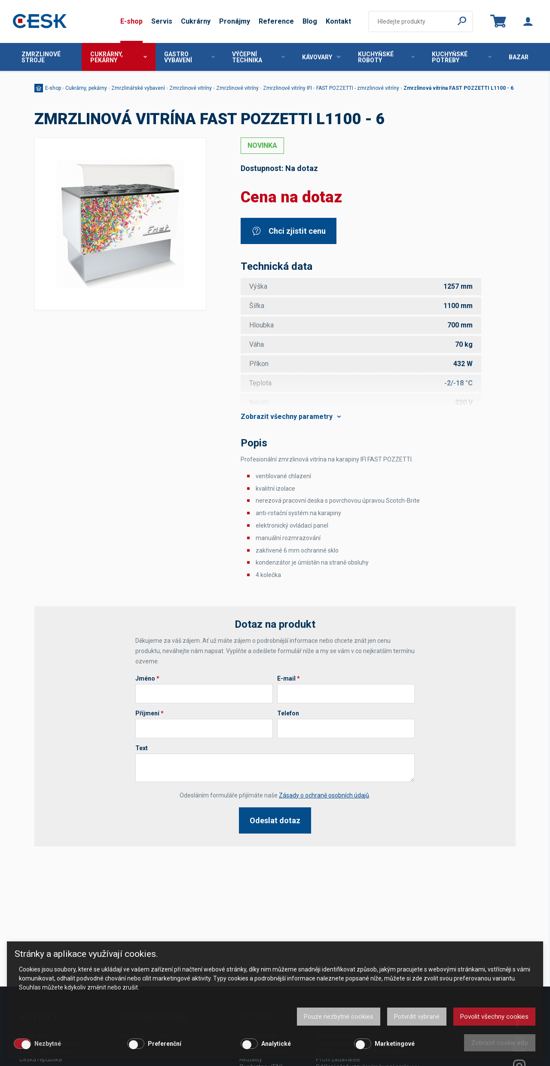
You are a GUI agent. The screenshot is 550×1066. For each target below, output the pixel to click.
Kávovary (321, 57)
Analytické (276, 1043)
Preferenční (164, 1043)
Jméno (147, 678)
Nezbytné (47, 1043)
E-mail (288, 678)
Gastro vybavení (189, 57)
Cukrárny (196, 21)
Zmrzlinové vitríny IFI (287, 88)
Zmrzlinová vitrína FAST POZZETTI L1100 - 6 (458, 88)
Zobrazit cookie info (500, 1043)
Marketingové (395, 1043)
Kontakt (338, 21)
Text (141, 748)
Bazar (519, 57)
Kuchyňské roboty (386, 57)
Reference (276, 21)
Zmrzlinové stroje (41, 57)
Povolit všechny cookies (494, 1016)
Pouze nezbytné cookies (338, 1016)
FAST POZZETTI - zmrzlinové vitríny (357, 88)
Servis (161, 21)
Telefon (288, 713)
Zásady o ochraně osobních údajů (324, 795)
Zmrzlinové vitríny (190, 88)
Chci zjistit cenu (288, 230)
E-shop (131, 21)
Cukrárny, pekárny (118, 57)
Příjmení (149, 713)
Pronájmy (234, 21)
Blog (309, 21)
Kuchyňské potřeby (462, 57)
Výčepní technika (258, 57)
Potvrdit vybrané (417, 1016)
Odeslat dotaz (275, 820)
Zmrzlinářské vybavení (138, 88)
